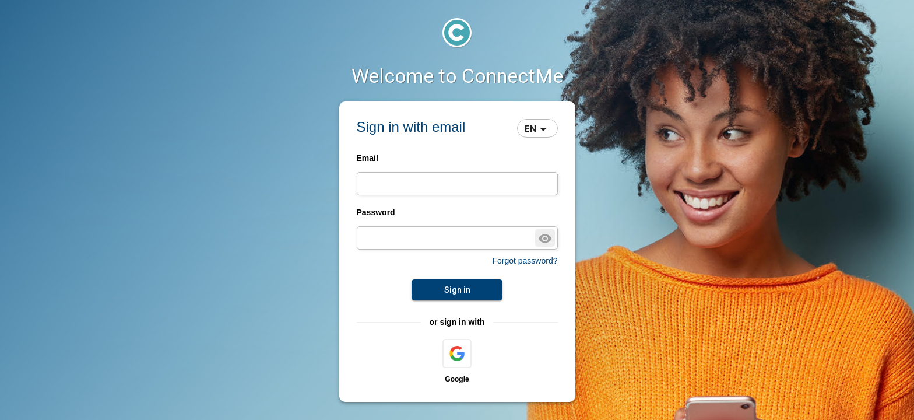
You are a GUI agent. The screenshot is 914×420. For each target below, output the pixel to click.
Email (367, 158)
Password (376, 212)
